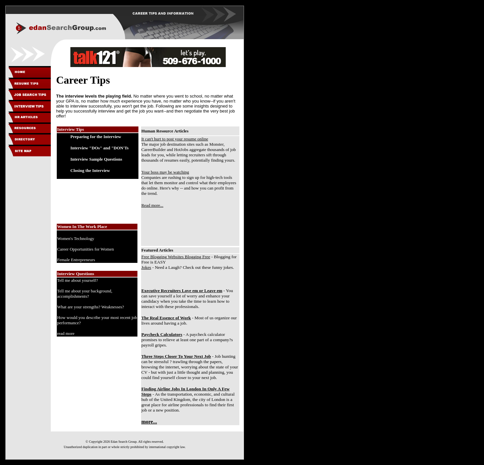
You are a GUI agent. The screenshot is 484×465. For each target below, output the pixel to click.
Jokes (146, 267)
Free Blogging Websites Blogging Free (175, 256)
